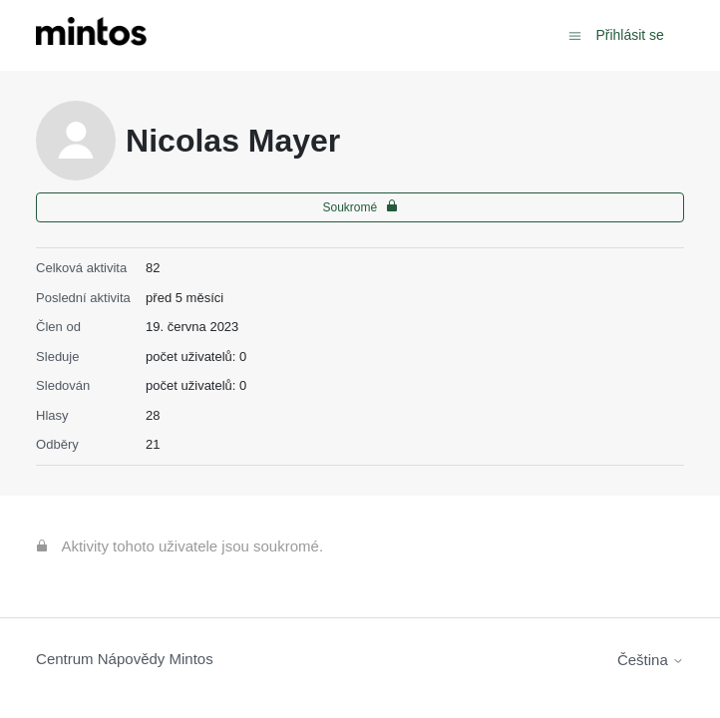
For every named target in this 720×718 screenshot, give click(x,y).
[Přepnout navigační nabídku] (574, 34)
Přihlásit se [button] (629, 35)
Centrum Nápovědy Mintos (124, 658)
